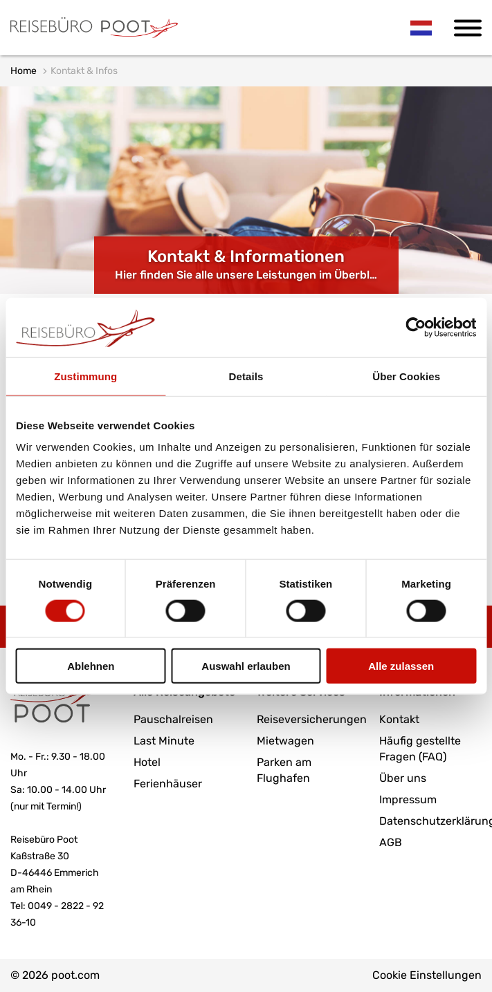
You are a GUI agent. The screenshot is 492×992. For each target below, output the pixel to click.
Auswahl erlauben (245, 666)
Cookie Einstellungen (427, 975)
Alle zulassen (401, 666)
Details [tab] (246, 376)
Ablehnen (90, 666)
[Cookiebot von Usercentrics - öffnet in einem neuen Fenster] (415, 327)
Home (23, 71)
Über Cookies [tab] (406, 376)
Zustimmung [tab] (85, 376)
